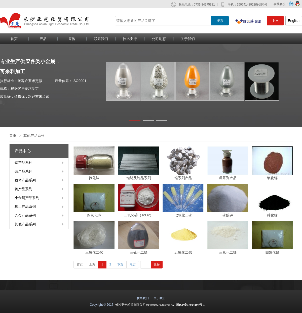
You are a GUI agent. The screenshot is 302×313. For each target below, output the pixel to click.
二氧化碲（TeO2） (138, 215)
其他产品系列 (34, 136)
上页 (92, 264)
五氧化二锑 (183, 252)
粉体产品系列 (25, 180)
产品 (43, 39)
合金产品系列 (25, 215)
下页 (120, 264)
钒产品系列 (23, 189)
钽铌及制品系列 (138, 178)
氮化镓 (94, 178)
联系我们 (101, 39)
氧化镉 (272, 178)
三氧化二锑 (228, 252)
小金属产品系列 (27, 198)
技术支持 (130, 39)
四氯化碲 (94, 215)
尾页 (133, 264)
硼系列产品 (228, 178)
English (293, 21)
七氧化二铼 (183, 215)
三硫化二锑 (138, 252)
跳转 (157, 264)
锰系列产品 (183, 178)
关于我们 (188, 39)
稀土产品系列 (25, 207)
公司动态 (159, 39)
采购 (72, 39)
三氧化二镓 (94, 252)
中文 (275, 21)
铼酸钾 (227, 215)
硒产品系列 (23, 171)
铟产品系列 (23, 163)
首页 (12, 136)
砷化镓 (272, 215)
